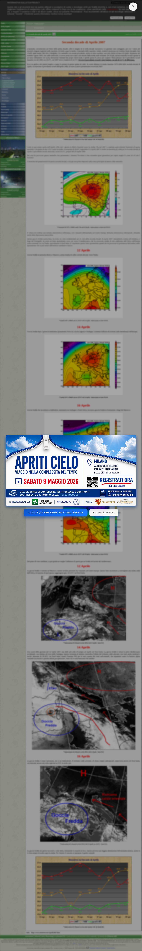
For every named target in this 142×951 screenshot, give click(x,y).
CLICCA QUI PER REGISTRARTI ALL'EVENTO (56, 512)
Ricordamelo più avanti (103, 512)
